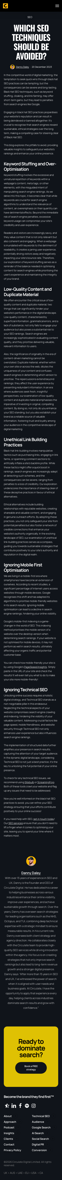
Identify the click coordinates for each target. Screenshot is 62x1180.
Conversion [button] (39, 1150)
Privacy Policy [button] (12, 1150)
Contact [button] (9, 1144)
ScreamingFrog (45, 782)
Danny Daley (22, 66)
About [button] (8, 1116)
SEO (29, 17)
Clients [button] (8, 1139)
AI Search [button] (38, 1133)
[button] (57, 6)
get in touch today (43, 819)
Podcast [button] (9, 1127)
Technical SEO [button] (41, 1116)
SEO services (15, 823)
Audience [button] (38, 1122)
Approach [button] (10, 1122)
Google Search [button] (41, 1127)
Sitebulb (29, 782)
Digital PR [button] (38, 1144)
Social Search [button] (40, 1139)
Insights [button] (9, 1133)
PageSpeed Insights (35, 667)
